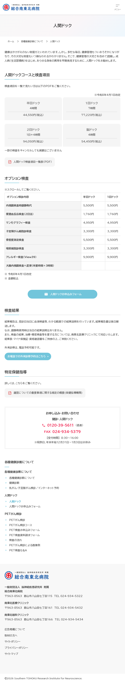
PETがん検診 (17, 520)
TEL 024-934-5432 (68, 607)
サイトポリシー (12, 641)
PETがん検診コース (20, 525)
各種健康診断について (32, 41)
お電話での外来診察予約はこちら (27, 356)
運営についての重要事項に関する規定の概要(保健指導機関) (48, 392)
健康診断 (14, 483)
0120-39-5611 (60, 425)
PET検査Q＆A (18, 550)
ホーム (11, 41)
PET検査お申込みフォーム (24, 530)
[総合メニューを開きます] (117, 7)
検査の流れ (15, 540)
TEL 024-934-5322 (68, 596)
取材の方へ (11, 635)
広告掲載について (15, 629)
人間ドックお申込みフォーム (66, 294)
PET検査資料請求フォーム (24, 535)
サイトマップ (11, 654)
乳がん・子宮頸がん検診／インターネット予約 (34, 488)
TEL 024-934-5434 (69, 619)
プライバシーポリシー (16, 648)
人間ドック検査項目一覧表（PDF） (33, 162)
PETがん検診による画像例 (24, 545)
